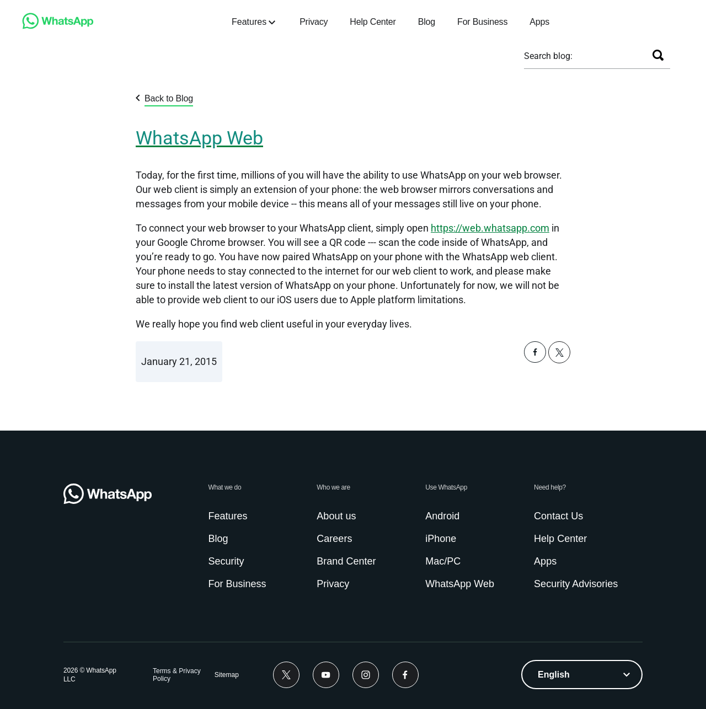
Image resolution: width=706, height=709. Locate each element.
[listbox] (582, 674)
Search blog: (548, 56)
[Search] (658, 55)
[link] (58, 26)
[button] (535, 359)
